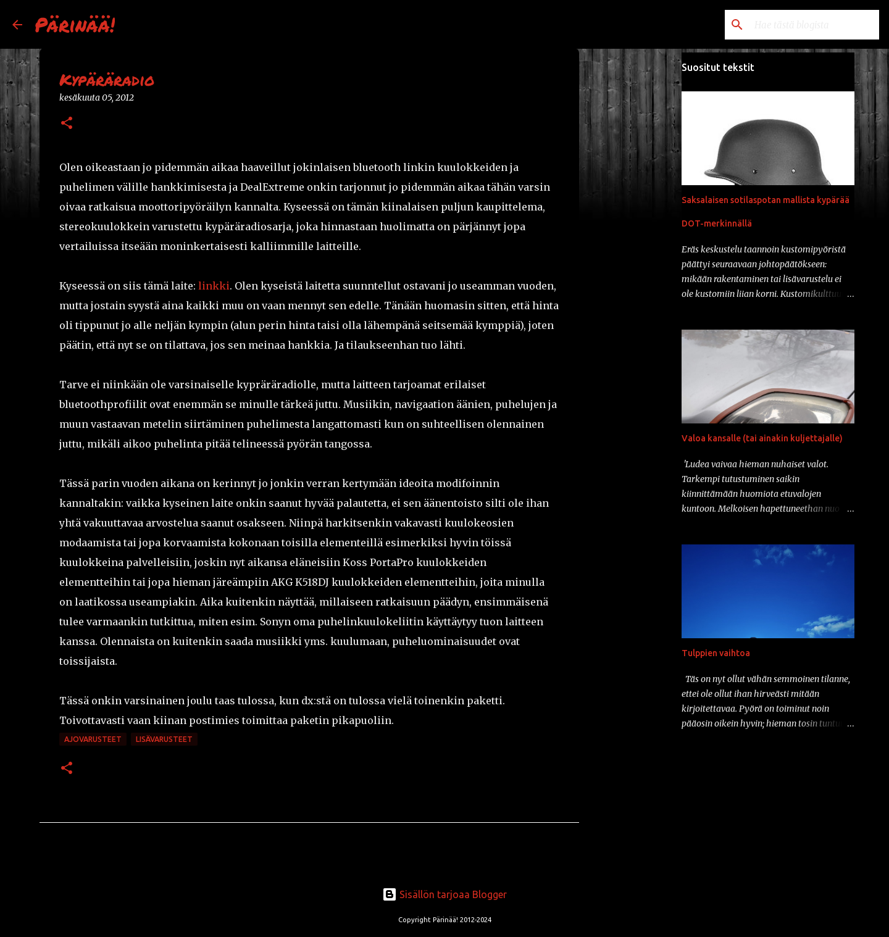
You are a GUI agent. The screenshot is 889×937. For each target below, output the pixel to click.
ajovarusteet (93, 739)
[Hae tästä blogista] (814, 25)
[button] (66, 123)
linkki (214, 286)
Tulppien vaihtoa (716, 653)
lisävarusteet (164, 739)
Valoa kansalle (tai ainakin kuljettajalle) (762, 438)
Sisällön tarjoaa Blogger (444, 894)
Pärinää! (75, 24)
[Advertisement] (642, 247)
